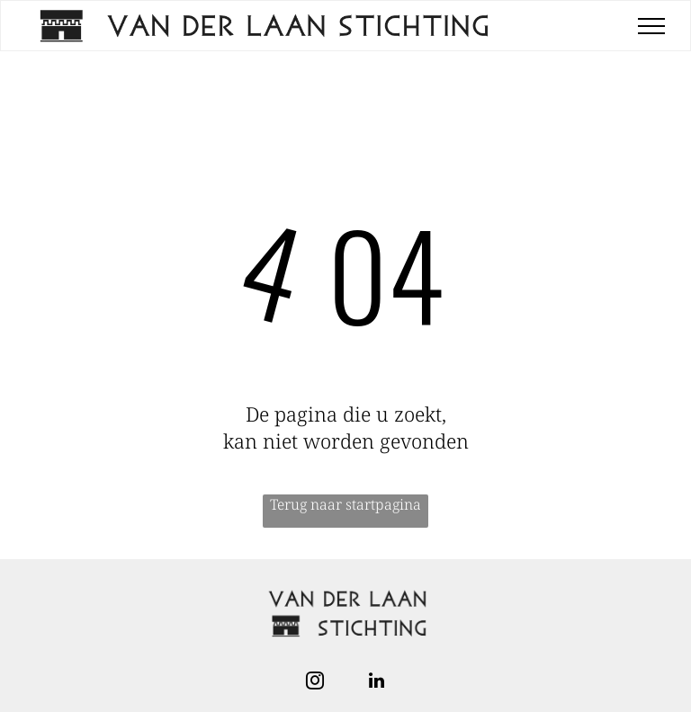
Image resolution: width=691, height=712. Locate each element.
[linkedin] (376, 683)
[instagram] (314, 683)
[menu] (651, 26)
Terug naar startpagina (345, 504)
